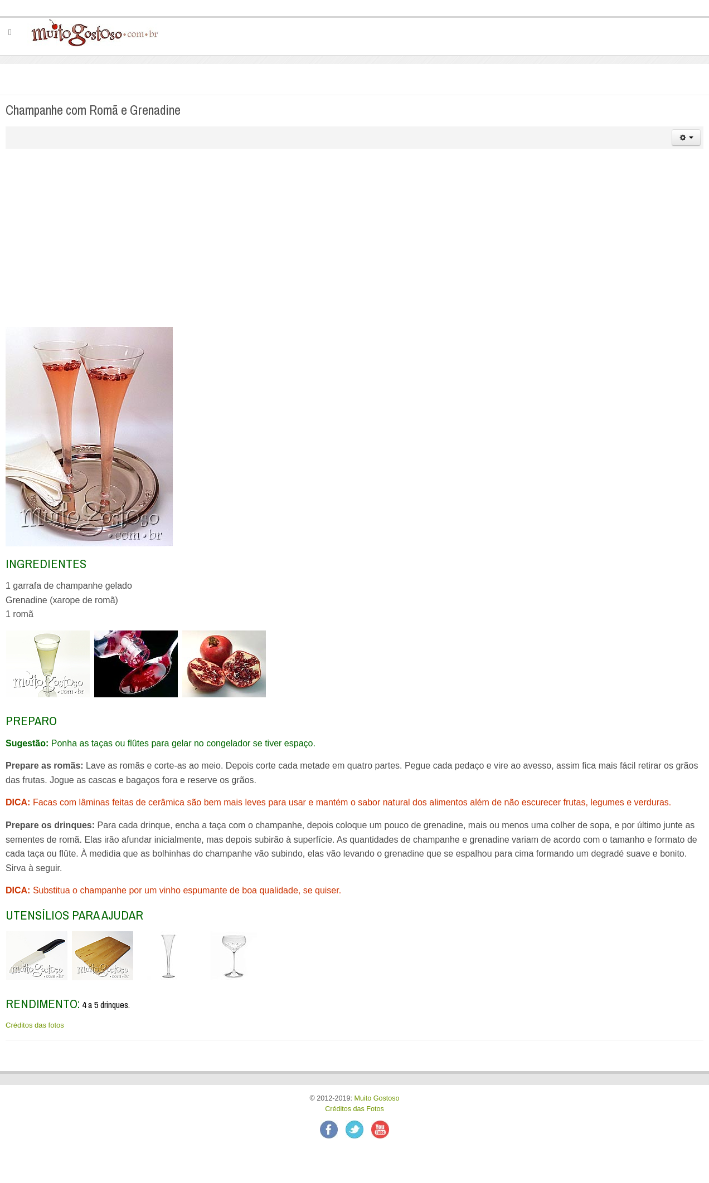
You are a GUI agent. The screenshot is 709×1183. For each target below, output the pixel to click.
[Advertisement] (354, 238)
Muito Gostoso (376, 1098)
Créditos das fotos (35, 1025)
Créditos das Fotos (354, 1109)
